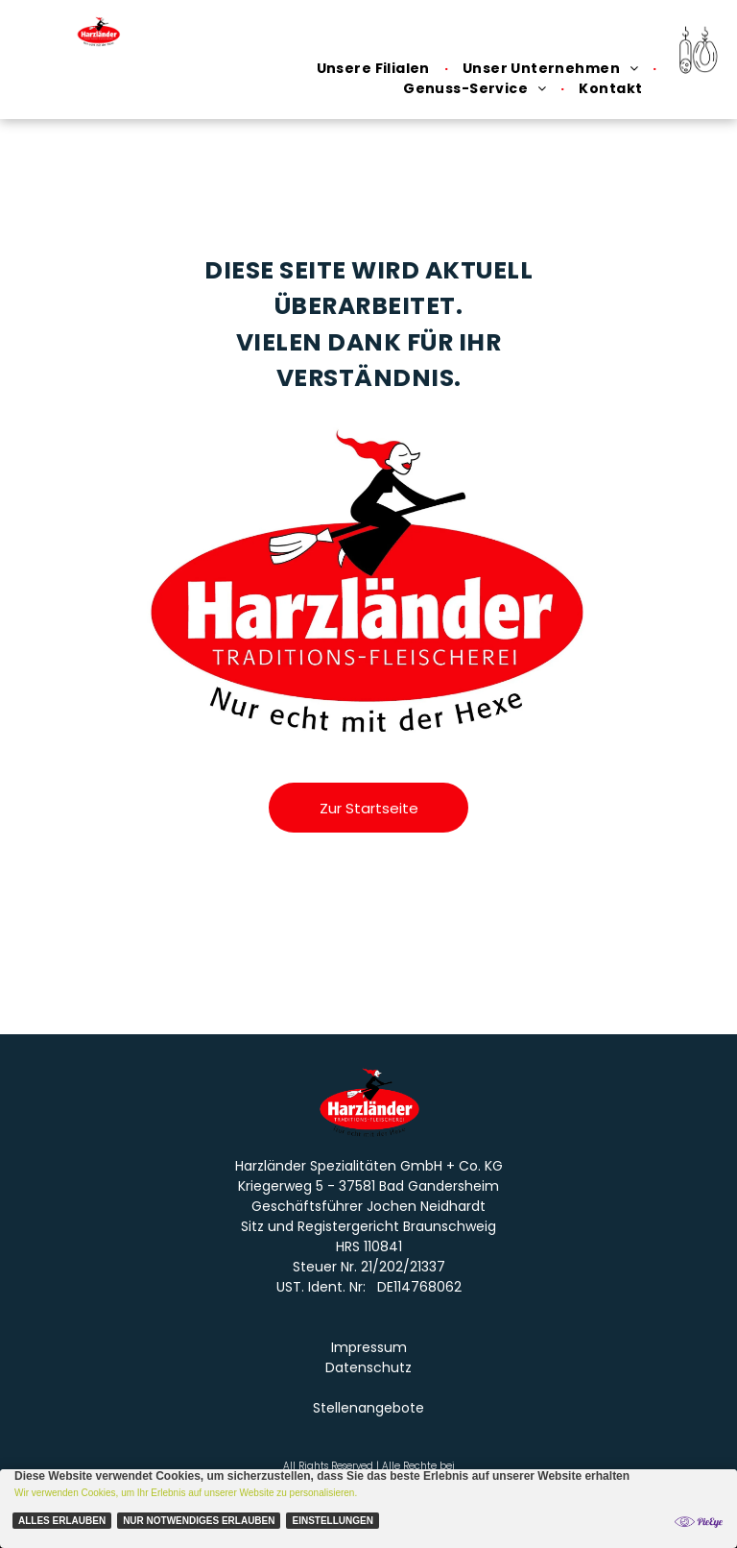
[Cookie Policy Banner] (368, 1508)
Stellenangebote (368, 1407)
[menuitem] (375, 69)
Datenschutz (368, 1367)
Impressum (369, 1347)
